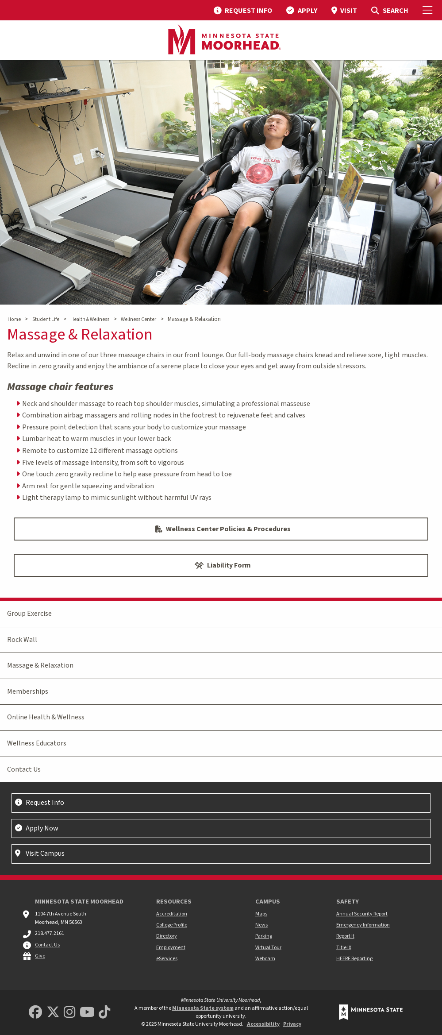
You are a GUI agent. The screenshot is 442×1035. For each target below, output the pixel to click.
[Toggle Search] (389, 10)
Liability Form (223, 565)
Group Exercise (29, 613)
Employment (170, 947)
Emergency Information (363, 925)
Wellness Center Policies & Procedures (223, 529)
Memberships (27, 691)
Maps (261, 914)
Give (40, 956)
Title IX (343, 947)
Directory (166, 936)
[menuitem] (243, 10)
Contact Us (24, 769)
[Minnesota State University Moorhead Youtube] (87, 1012)
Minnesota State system (203, 1008)
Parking (263, 936)
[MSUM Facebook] (35, 1012)
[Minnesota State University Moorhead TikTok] (104, 1012)
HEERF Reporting (354, 958)
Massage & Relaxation (40, 665)
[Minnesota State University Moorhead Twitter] (53, 1012)
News (261, 925)
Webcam (265, 958)
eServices (166, 958)
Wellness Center (138, 319)
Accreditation (171, 914)
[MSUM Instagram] (69, 1012)
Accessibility (263, 1024)
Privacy (292, 1024)
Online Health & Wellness (46, 717)
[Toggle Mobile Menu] (428, 10)
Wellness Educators (36, 743)
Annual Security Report (362, 914)
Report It (345, 936)
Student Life (45, 319)
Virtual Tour (268, 947)
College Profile (171, 925)
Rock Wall (22, 640)
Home (14, 319)
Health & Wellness (89, 319)
